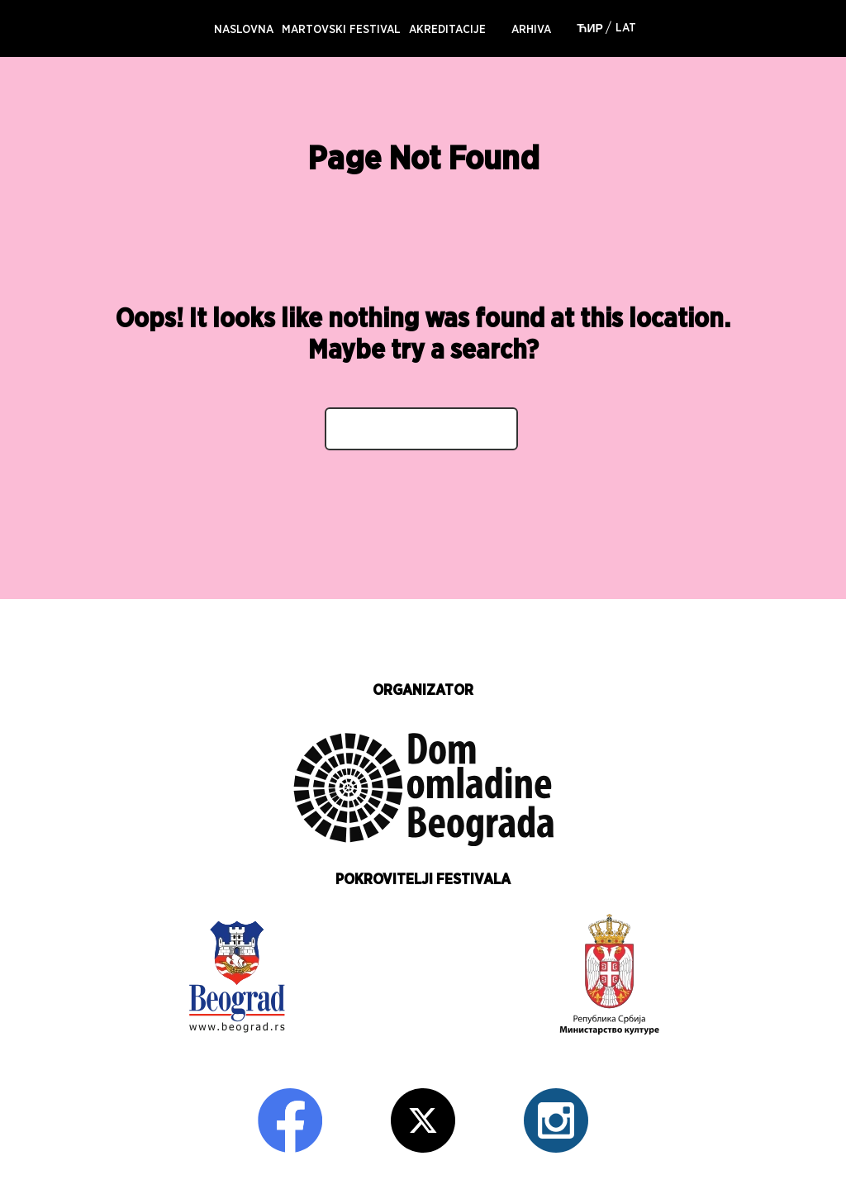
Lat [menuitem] (625, 28)
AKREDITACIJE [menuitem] (447, 30)
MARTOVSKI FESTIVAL (341, 30)
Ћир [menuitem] (590, 29)
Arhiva (531, 30)
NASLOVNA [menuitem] (243, 30)
